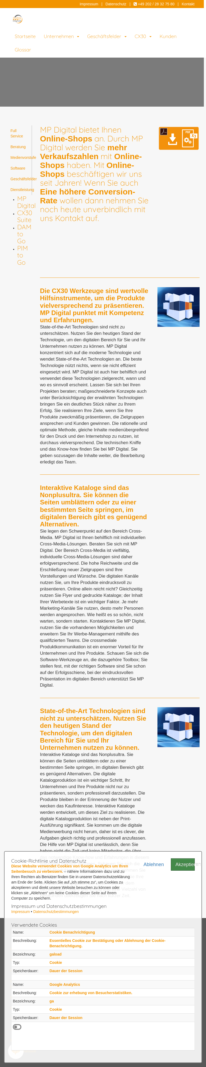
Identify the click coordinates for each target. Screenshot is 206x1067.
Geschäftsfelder (21, 179)
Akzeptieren (185, 864)
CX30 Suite (24, 216)
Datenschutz (115, 4)
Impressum (89, 4)
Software (17, 168)
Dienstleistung (21, 190)
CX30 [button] (143, 36)
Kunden (168, 36)
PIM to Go (22, 255)
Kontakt (188, 4)
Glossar (23, 50)
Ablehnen (153, 864)
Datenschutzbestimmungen (56, 911)
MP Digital (26, 201)
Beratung (18, 147)
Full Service (16, 133)
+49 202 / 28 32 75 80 (154, 4)
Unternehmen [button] (61, 36)
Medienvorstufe (21, 157)
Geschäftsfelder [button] (107, 36)
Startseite (25, 36)
